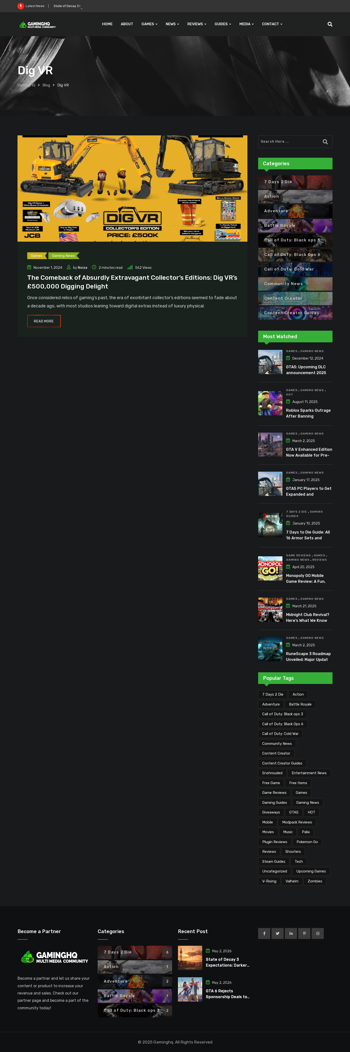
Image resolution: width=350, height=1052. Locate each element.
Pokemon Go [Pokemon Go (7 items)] (307, 842)
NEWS (171, 24)
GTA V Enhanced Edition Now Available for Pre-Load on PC (309, 455)
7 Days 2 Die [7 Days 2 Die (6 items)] (272, 694)
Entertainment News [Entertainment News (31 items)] (309, 773)
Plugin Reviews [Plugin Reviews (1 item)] (274, 842)
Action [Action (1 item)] (298, 694)
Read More (44, 321)
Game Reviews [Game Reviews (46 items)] (274, 792)
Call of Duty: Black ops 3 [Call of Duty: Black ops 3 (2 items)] (282, 714)
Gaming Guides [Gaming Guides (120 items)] (274, 802)
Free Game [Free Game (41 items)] (271, 783)
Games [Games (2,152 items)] (301, 792)
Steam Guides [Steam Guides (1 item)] (273, 861)
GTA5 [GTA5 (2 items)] (293, 812)
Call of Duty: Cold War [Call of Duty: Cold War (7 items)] (280, 733)
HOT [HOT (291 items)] (311, 812)
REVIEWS (195, 24)
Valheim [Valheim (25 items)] (292, 881)
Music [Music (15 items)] (288, 832)
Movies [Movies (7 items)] (268, 832)
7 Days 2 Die (296, 511)
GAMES (147, 24)
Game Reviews (298, 555)
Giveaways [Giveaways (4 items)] (271, 812)
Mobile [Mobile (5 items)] (267, 822)
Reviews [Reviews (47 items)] (269, 851)
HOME (107, 24)
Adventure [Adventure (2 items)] (271, 704)
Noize (82, 268)
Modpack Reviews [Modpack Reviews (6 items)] (297, 822)
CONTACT (270, 24)
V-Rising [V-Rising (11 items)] (269, 881)
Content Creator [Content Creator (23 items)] (276, 753)
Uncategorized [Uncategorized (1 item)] (274, 871)
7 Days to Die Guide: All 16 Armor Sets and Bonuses (308, 538)
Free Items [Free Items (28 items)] (298, 783)
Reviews (319, 559)
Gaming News (312, 351)
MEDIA (244, 24)
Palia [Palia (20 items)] (306, 832)
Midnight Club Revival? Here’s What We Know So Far (307, 620)
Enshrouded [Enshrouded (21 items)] (272, 773)
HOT (289, 394)
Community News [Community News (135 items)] (277, 743)
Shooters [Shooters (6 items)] (293, 851)
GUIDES (221, 24)
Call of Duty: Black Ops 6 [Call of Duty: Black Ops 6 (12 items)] (282, 724)
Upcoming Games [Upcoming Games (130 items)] (311, 871)
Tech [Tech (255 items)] (299, 861)
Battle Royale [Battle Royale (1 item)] (300, 704)
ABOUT (127, 24)
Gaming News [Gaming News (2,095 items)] (307, 802)
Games (292, 351)
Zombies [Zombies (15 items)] (315, 881)
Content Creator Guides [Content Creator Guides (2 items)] (282, 763)
